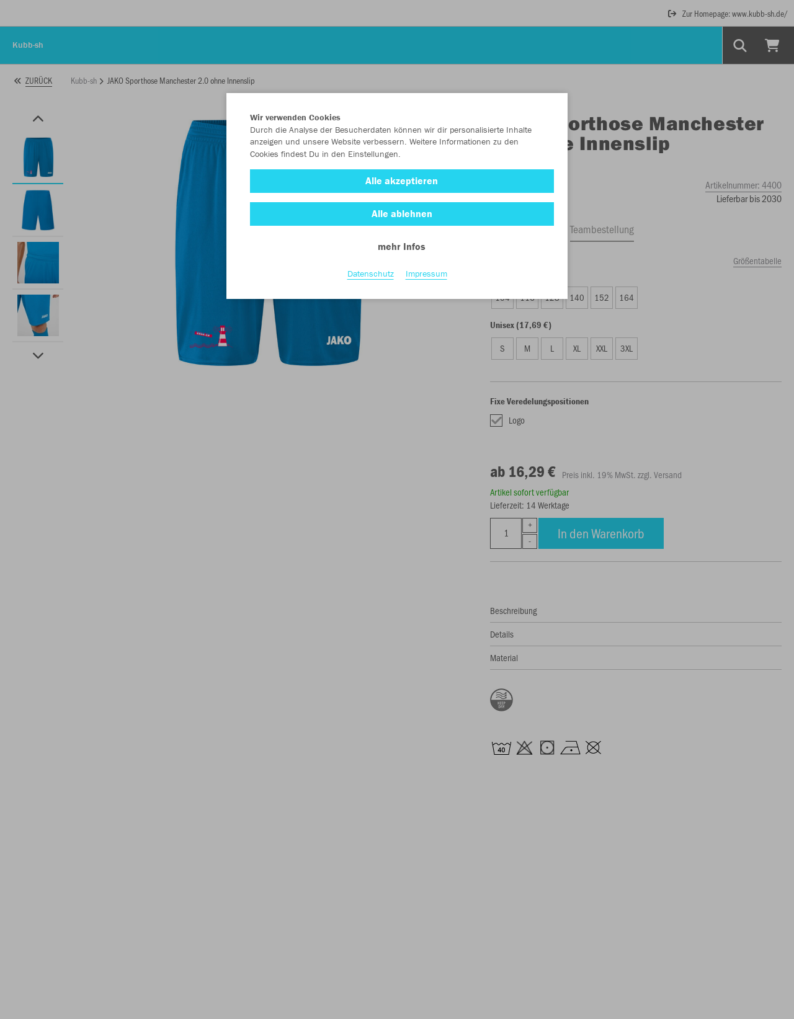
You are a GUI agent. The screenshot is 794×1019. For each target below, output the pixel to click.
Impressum (426, 273)
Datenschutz (370, 273)
